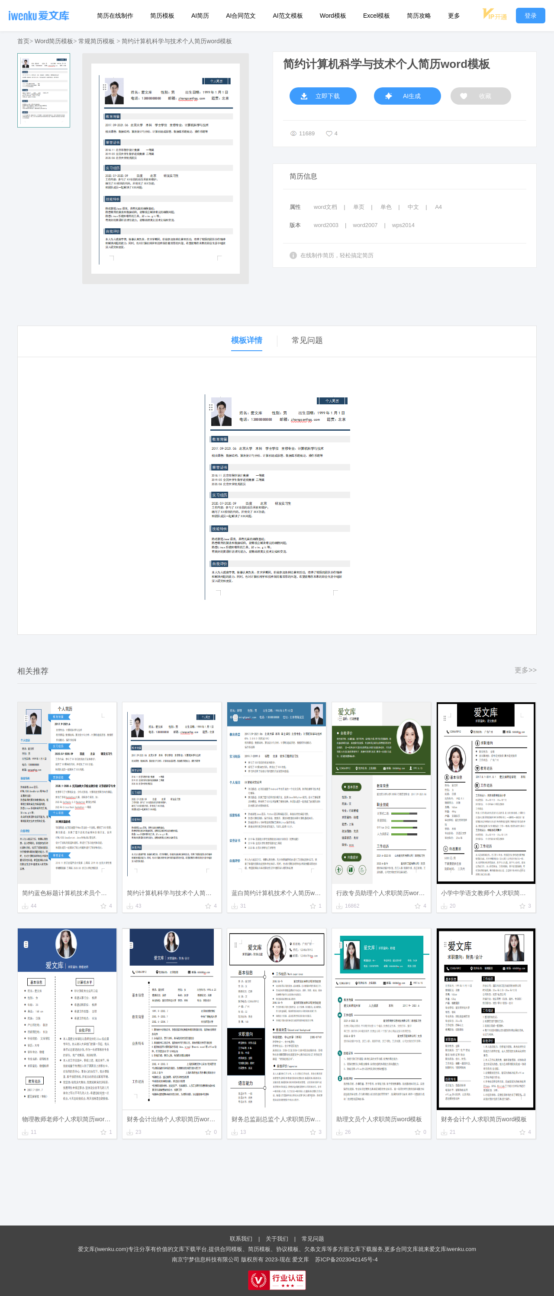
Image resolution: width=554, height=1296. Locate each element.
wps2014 (403, 225)
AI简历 (200, 15)
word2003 (326, 225)
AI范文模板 (288, 15)
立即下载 (328, 96)
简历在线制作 (115, 15)
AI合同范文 (241, 15)
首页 (23, 41)
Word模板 (333, 15)
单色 (386, 207)
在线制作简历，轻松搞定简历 (337, 255)
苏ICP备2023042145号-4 (346, 1259)
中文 (413, 207)
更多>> (526, 670)
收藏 (485, 96)
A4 (438, 207)
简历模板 (162, 15)
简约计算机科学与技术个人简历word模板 (177, 41)
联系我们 (241, 1238)
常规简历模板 (96, 41)
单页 (358, 207)
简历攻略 (419, 15)
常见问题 (313, 1238)
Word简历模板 (54, 41)
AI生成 (412, 96)
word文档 (325, 207)
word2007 (365, 225)
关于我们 (277, 1238)
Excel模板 (376, 15)
